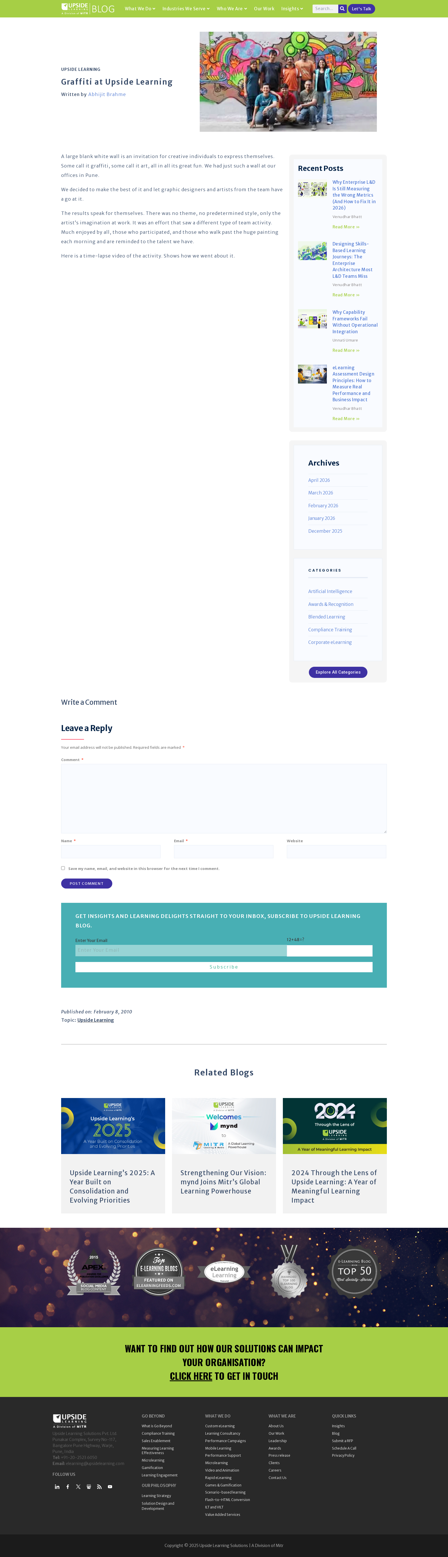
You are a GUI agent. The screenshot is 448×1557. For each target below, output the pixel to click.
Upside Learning (81, 69)
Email (181, 840)
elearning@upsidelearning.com (95, 1463)
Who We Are (232, 8)
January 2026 (321, 518)
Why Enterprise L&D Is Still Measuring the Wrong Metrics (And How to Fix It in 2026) (354, 195)
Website (295, 840)
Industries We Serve (186, 8)
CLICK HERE (191, 1375)
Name (68, 840)
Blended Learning (326, 617)
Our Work (264, 8)
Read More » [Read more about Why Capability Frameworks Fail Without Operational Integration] (346, 350)
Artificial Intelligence (330, 591)
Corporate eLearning (330, 642)
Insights (292, 8)
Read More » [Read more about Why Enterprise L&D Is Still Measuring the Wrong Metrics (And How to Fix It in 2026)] (346, 226)
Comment (72, 759)
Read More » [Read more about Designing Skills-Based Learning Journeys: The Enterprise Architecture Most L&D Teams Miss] (346, 295)
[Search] (342, 9)
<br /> (172, 316)
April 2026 (319, 480)
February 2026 (323, 505)
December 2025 (325, 531)
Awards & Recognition (330, 604)
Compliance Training (330, 629)
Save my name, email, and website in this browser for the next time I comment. (144, 868)
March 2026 (320, 493)
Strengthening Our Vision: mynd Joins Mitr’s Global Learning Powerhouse (224, 1182)
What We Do (140, 8)
